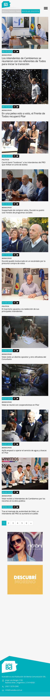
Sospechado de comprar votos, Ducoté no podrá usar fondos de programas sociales (23, 211)
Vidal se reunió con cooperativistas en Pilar (20, 405)
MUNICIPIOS (7, 55)
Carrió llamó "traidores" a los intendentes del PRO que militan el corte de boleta (23, 163)
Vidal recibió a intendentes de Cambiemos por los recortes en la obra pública (23, 499)
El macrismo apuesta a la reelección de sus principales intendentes (20, 310)
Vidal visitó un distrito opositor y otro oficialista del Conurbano (24, 358)
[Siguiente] (31, 523)
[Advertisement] (25, 623)
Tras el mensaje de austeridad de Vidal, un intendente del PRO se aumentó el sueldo (20, 512)
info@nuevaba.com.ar (13, 690)
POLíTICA (5, 160)
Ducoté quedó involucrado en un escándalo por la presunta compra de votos (23, 262)
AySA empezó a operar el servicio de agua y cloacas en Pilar (24, 451)
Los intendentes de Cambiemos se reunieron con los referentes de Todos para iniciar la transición (24, 61)
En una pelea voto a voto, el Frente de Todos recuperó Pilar (23, 115)
